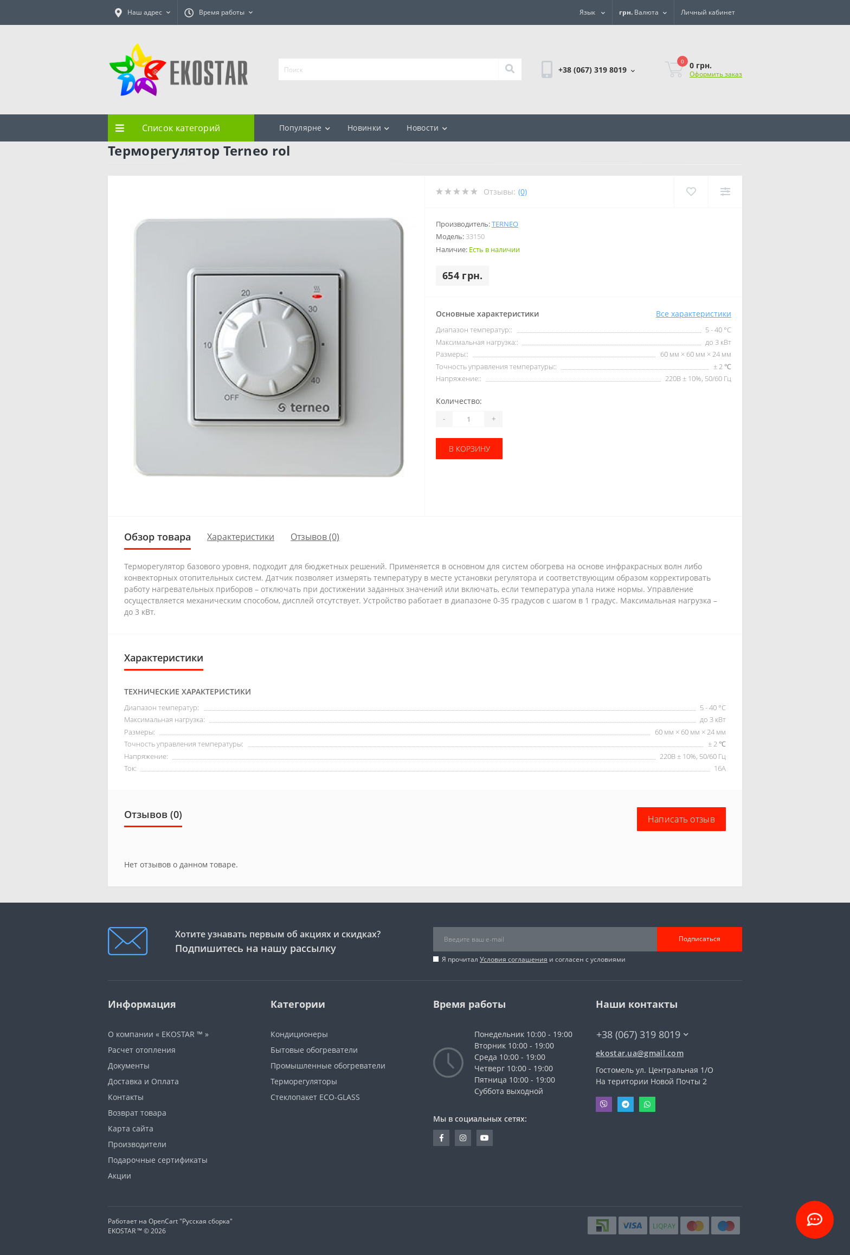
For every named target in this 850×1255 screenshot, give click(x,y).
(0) (522, 191)
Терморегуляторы (304, 1081)
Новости (427, 128)
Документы (129, 1065)
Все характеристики (693, 313)
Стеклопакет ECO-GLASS (315, 1097)
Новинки (368, 128)
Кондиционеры (299, 1034)
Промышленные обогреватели (328, 1065)
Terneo (505, 224)
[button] (142, 12)
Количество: (459, 401)
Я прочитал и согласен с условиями (534, 959)
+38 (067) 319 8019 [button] (642, 1034)
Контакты (126, 1097)
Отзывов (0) (315, 537)
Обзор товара (157, 536)
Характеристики (240, 537)
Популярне (304, 128)
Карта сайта (130, 1128)
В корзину (469, 448)
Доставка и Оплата (143, 1081)
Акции (119, 1175)
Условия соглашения (514, 959)
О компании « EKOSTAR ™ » (158, 1034)
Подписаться (699, 938)
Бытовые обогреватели (314, 1050)
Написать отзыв (681, 819)
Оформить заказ (716, 74)
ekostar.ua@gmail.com (640, 1053)
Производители (137, 1144)
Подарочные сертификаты (158, 1160)
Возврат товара (137, 1113)
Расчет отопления (142, 1050)
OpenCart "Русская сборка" (191, 1221)
